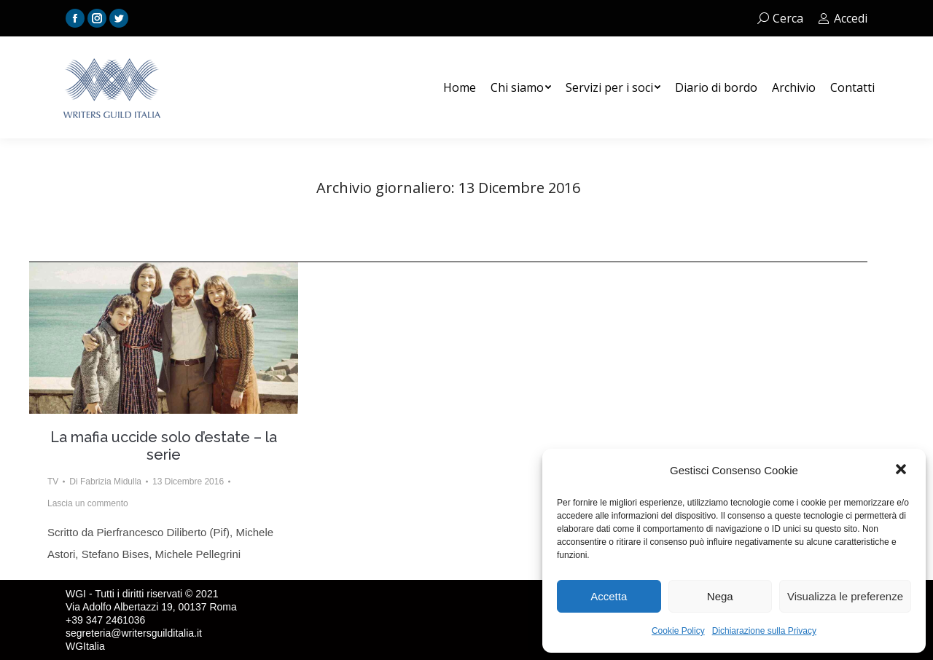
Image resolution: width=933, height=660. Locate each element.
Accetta (608, 596)
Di (105, 481)
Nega (720, 596)
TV (52, 481)
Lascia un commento (87, 503)
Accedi (842, 18)
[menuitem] (459, 87)
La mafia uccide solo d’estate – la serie (163, 445)
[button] (902, 470)
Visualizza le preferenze (845, 596)
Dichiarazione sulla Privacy (764, 631)
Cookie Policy (678, 631)
